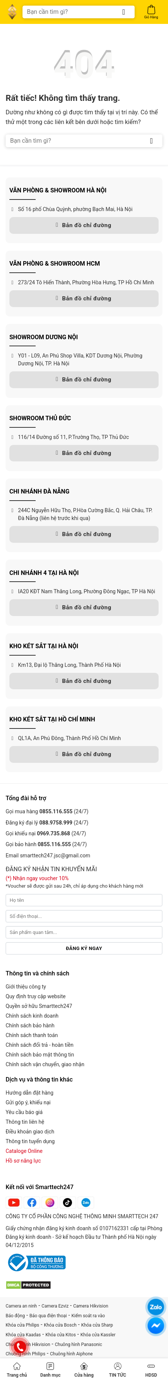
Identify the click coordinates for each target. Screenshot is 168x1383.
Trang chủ (17, 1370)
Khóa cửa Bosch (60, 1325)
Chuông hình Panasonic (78, 1344)
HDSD (151, 1370)
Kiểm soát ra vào (88, 1315)
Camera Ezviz (55, 1306)
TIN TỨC (117, 1370)
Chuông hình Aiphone (71, 1353)
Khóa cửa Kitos (60, 1334)
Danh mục (50, 1370)
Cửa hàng (83, 1370)
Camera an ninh (21, 1306)
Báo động (15, 1315)
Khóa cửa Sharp (97, 1325)
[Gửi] (124, 12)
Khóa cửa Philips (22, 1325)
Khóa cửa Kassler (98, 1334)
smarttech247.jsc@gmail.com (55, 855)
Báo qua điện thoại (48, 1315)
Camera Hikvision (90, 1306)
